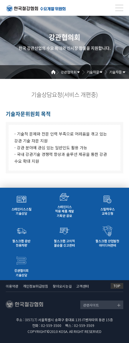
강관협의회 (69, 71)
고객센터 (82, 286)
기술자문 (93, 71)
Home (55, 72)
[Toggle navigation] (119, 8)
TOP (117, 285)
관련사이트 (91, 305)
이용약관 (12, 286)
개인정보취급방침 (35, 286)
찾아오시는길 (62, 286)
